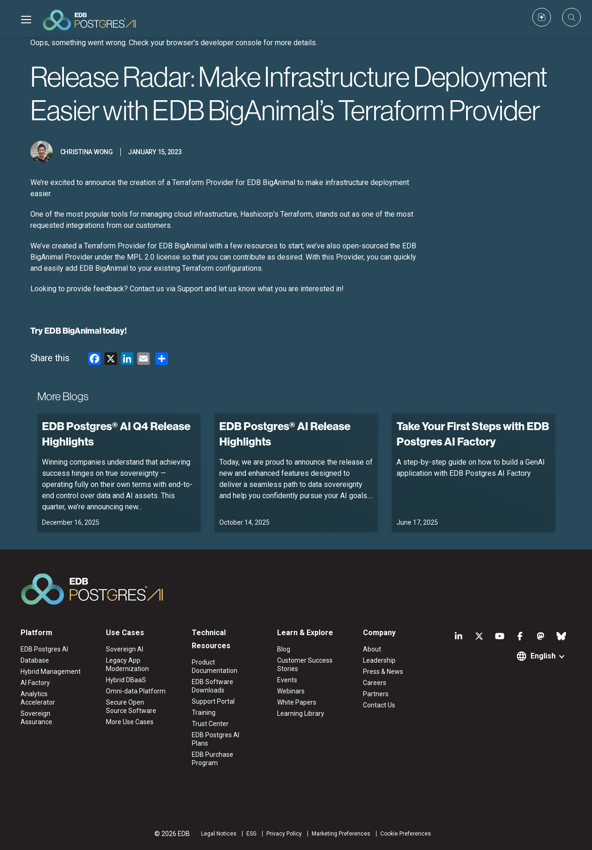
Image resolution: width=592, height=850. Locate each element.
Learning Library (300, 713)
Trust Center (210, 723)
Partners (376, 694)
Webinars (291, 691)
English (543, 655)
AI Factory (35, 682)
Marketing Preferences (341, 833)
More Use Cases (129, 722)
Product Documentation (214, 666)
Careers (374, 682)
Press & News (383, 671)
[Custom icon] (541, 17)
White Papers (296, 702)
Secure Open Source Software (131, 706)
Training (204, 712)
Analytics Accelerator (38, 698)
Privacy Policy (284, 833)
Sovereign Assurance (36, 718)
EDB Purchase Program (212, 759)
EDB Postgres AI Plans (215, 739)
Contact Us (379, 705)
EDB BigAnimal (72, 330)
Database (35, 660)
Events (287, 680)
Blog (283, 649)
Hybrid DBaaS (126, 680)
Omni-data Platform (136, 691)
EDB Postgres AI (44, 649)
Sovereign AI (124, 649)
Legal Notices (219, 833)
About (372, 649)
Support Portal (213, 701)
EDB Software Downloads (212, 686)
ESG (251, 833)
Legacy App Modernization (127, 664)
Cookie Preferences (405, 833)
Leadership (379, 660)
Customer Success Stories (305, 664)
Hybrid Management (51, 671)
